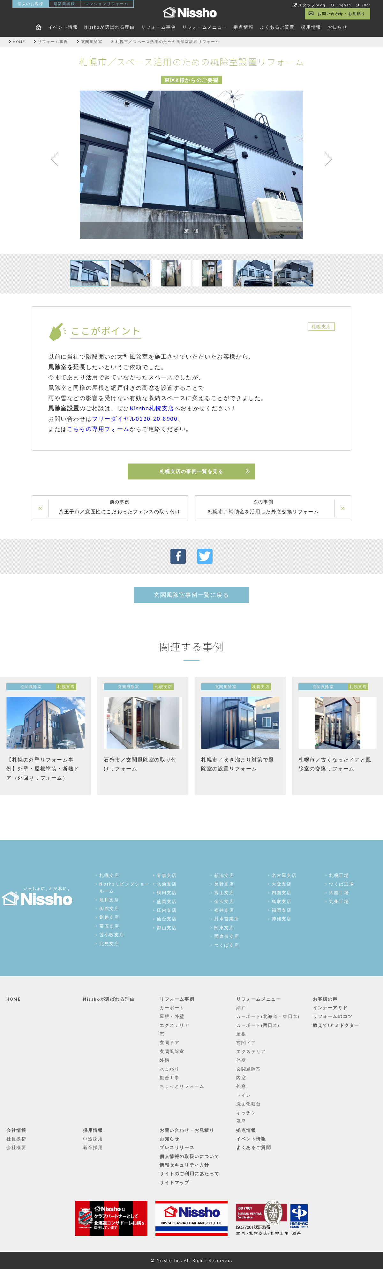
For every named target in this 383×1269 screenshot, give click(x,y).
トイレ (243, 1095)
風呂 (241, 1121)
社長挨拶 (16, 1139)
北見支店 (109, 943)
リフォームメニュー (204, 27)
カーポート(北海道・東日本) (267, 1016)
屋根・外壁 (172, 1016)
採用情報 (311, 27)
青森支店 (166, 875)
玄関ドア (169, 1042)
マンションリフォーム (107, 3)
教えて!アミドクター (336, 1025)
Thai (366, 5)
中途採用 (93, 1139)
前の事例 (119, 507)
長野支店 (224, 884)
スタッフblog (312, 5)
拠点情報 (243, 27)
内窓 (241, 1077)
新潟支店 (224, 875)
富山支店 (224, 892)
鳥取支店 (281, 901)
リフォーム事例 (158, 27)
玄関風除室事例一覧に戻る (191, 594)
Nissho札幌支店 (152, 408)
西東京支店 (226, 936)
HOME (13, 999)
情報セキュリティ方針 (184, 1165)
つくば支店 (226, 945)
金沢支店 (224, 901)
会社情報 (16, 1130)
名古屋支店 (284, 875)
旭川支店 (109, 900)
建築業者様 (64, 3)
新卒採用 (93, 1147)
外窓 (241, 1086)
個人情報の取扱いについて (189, 1156)
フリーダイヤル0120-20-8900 (134, 418)
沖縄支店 (281, 919)
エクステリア (175, 1025)
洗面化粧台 (248, 1104)
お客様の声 (325, 999)
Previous (57, 160)
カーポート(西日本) (258, 1025)
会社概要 (16, 1147)
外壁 (241, 1060)
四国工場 (339, 892)
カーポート (172, 1008)
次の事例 (263, 507)
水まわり (169, 1069)
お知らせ (337, 27)
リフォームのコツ (333, 1016)
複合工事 (169, 1077)
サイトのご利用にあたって (189, 1173)
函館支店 (109, 908)
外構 (164, 1060)
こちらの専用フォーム (98, 429)
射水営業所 (226, 919)
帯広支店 (109, 926)
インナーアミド (330, 1008)
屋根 (241, 1034)
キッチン (246, 1113)
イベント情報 (63, 27)
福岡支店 (281, 910)
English (343, 5)
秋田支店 (166, 892)
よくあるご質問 (277, 27)
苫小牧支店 (111, 935)
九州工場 (339, 901)
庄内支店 (166, 910)
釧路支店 (109, 917)
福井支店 (224, 910)
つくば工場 (341, 884)
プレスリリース (177, 1147)
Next (325, 160)
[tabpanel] (191, 165)
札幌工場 (339, 875)
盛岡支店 (166, 901)
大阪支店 (281, 884)
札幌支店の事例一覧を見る (191, 471)
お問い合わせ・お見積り (341, 13)
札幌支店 (109, 875)
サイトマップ (175, 1182)
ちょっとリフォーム (182, 1086)
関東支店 (224, 928)
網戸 (241, 1008)
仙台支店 (166, 919)
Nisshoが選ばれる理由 (109, 27)
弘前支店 (166, 884)
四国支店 (281, 892)
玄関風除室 (172, 1051)
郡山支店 (166, 928)
